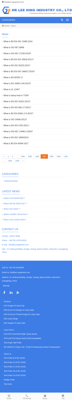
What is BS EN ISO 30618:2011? (19, 59)
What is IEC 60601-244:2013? (17, 83)
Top (63, 396)
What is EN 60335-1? (13, 77)
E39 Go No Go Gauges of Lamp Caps (19, 310)
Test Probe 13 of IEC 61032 (15, 362)
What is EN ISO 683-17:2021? (17, 107)
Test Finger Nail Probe (13, 343)
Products (7, 301)
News (13, 26)
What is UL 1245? (12, 89)
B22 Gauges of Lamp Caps (14, 323)
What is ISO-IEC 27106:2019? (17, 53)
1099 (59, 156)
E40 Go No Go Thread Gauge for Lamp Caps (22, 314)
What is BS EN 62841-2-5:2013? (18, 113)
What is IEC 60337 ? (12, 209)
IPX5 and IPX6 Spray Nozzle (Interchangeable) (22, 338)
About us (7, 354)
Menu (45, 396)
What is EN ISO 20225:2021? (17, 65)
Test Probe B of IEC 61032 (14, 358)
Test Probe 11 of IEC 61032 (15, 367)
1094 (23, 156)
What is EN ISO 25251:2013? (17, 101)
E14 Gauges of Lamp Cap (14, 306)
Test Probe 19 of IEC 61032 (15, 375)
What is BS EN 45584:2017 (16, 143)
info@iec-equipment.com (14, 2)
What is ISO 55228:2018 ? (14, 198)
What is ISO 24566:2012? (15, 119)
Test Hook (8, 384)
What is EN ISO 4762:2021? (16, 125)
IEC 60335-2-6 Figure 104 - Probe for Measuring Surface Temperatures (32, 347)
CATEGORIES (8, 20)
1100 (66, 156)
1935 (17, 161)
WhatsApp (27, 396)
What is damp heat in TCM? (16, 95)
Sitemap (6, 286)
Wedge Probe (9, 380)
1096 (37, 156)
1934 (10, 161)
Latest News (9, 330)
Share (9, 396)
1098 (51, 156)
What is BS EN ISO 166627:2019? (19, 71)
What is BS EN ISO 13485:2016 (18, 41)
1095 (30, 156)
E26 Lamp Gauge (11, 319)
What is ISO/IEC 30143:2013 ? (16, 214)
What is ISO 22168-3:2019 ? (15, 220)
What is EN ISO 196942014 (16, 137)
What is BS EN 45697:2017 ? (15, 204)
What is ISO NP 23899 (14, 47)
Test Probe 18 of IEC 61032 (15, 371)
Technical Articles (11, 181)
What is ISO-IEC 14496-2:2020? (18, 131)
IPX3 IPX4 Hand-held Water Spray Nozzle (20, 334)
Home (6, 26)
